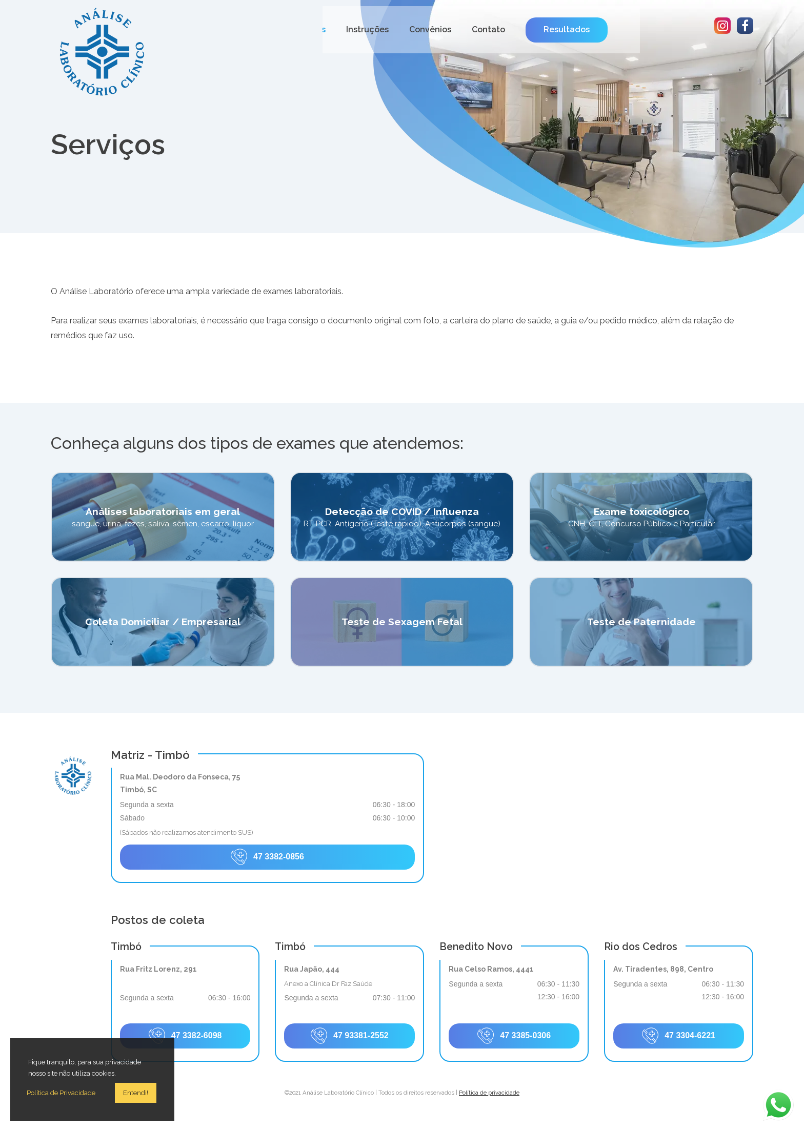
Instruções (456, 29)
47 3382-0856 (267, 857)
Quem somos (334, 29)
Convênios (519, 29)
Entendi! (135, 1093)
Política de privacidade (489, 1092)
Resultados (656, 29)
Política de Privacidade (61, 1093)
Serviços (397, 29)
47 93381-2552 (350, 1035)
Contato (577, 29)
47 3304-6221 (678, 1035)
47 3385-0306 (514, 1035)
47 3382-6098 (185, 1035)
